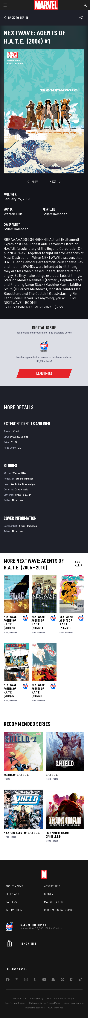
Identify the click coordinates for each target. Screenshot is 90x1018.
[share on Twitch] (71, 980)
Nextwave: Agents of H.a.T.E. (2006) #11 (38, 622)
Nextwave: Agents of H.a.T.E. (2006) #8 (38, 690)
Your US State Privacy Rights (61, 998)
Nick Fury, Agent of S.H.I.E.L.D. (22, 833)
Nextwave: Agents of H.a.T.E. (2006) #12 (10, 622)
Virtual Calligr (23, 494)
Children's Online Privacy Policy (44, 1002)
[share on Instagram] (26, 980)
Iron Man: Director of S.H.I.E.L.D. (57, 834)
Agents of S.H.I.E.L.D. (16, 775)
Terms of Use (19, 998)
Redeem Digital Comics (59, 909)
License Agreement (74, 1002)
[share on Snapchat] (53, 980)
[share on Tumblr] (35, 980)
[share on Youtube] (44, 980)
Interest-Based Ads (35, 1007)
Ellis (6, 632)
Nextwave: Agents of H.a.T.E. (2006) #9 (10, 690)
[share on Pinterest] (62, 980)
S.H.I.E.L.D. (52, 775)
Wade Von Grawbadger (23, 484)
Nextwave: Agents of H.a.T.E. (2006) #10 (66, 622)
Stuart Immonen (55, 214)
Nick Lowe (17, 500)
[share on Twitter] (17, 980)
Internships (14, 909)
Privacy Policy (36, 998)
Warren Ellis (13, 214)
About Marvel (15, 886)
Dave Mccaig (21, 489)
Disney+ (49, 894)
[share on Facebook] (8, 980)
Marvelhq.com (53, 902)
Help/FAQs (12, 894)
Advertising (52, 886)
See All (79, 563)
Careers (11, 902)
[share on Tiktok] (81, 980)
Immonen (13, 632)
